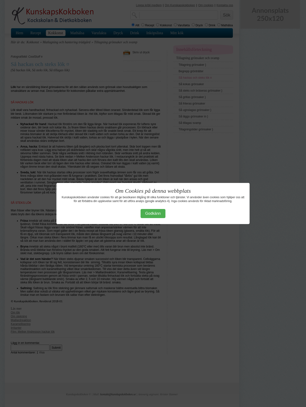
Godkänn (153, 213)
